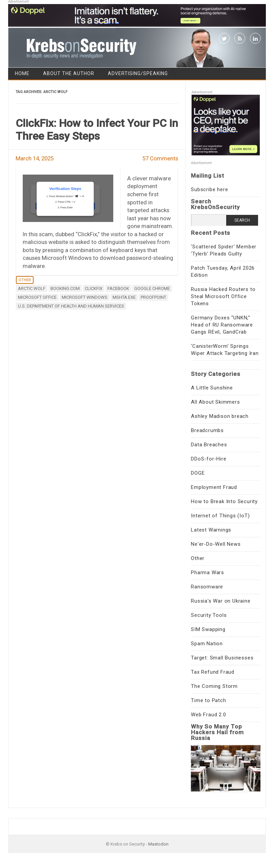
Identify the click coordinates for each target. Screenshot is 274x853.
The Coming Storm (214, 686)
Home (22, 73)
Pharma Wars (207, 572)
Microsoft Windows (84, 297)
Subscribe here (209, 189)
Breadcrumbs (207, 430)
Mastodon (158, 844)
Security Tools (209, 615)
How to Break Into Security (224, 501)
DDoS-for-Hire (208, 459)
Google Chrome (152, 288)
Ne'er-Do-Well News (215, 544)
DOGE (197, 473)
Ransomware (207, 587)
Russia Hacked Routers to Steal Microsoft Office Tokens (223, 296)
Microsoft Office (37, 297)
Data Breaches (209, 445)
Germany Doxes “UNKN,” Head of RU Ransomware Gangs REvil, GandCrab (222, 325)
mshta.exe (124, 297)
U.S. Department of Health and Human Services (71, 306)
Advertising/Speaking (138, 73)
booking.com (65, 288)
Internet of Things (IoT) (220, 516)
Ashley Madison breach (220, 416)
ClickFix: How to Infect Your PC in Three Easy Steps (97, 129)
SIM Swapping (208, 629)
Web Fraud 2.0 (208, 715)
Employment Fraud (214, 487)
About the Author (68, 73)
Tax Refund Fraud (212, 672)
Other (25, 280)
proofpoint (153, 297)
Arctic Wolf (31, 288)
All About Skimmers (215, 402)
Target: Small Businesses (222, 658)
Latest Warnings (211, 530)
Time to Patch (208, 700)
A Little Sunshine (212, 388)
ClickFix (93, 288)
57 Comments (160, 158)
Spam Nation (207, 644)
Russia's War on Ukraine (220, 601)
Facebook (118, 288)
